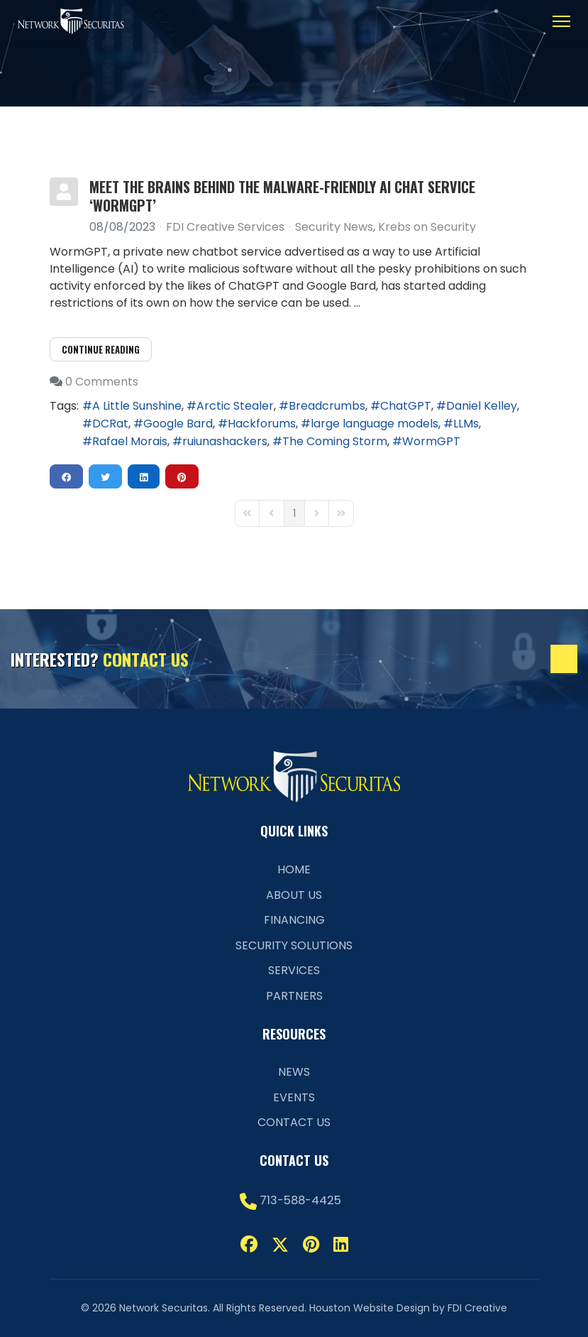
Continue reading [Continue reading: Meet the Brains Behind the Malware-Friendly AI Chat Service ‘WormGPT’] (101, 349)
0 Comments (101, 381)
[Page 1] (294, 513)
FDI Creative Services (225, 227)
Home (294, 869)
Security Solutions (294, 945)
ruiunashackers (224, 441)
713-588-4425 (300, 1200)
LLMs (466, 423)
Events (294, 1097)
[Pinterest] (311, 1244)
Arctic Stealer (235, 406)
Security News (334, 227)
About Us (294, 895)
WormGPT (431, 441)
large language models (374, 423)
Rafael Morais (129, 441)
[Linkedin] (340, 1244)
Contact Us (294, 1122)
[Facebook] (248, 1244)
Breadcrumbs (327, 406)
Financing (294, 920)
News (294, 1072)
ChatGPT (405, 406)
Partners (294, 996)
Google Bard (178, 423)
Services (294, 970)
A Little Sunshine (137, 406)
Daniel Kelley (481, 406)
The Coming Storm (334, 441)
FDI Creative (477, 1308)
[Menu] (561, 21)
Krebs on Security (427, 227)
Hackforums (262, 423)
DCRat (110, 423)
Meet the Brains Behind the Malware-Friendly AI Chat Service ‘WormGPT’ (282, 196)
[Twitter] (280, 1244)
